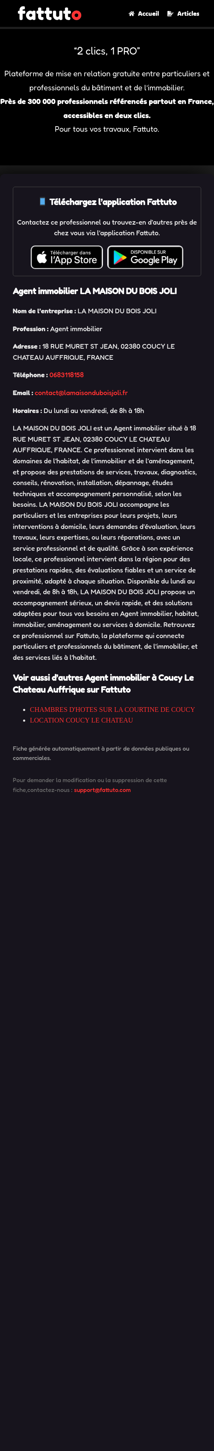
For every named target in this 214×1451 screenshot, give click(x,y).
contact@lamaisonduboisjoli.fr (81, 392)
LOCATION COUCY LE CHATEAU (81, 720)
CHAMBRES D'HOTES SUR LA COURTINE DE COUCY (112, 709)
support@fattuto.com (102, 789)
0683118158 (67, 374)
